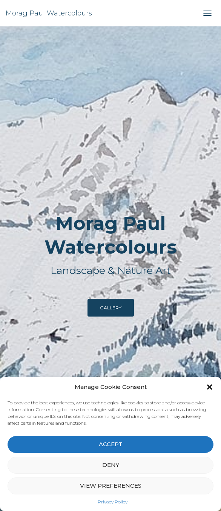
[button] (209, 387)
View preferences (110, 485)
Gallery (110, 308)
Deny (110, 464)
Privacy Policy (112, 502)
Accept (111, 444)
